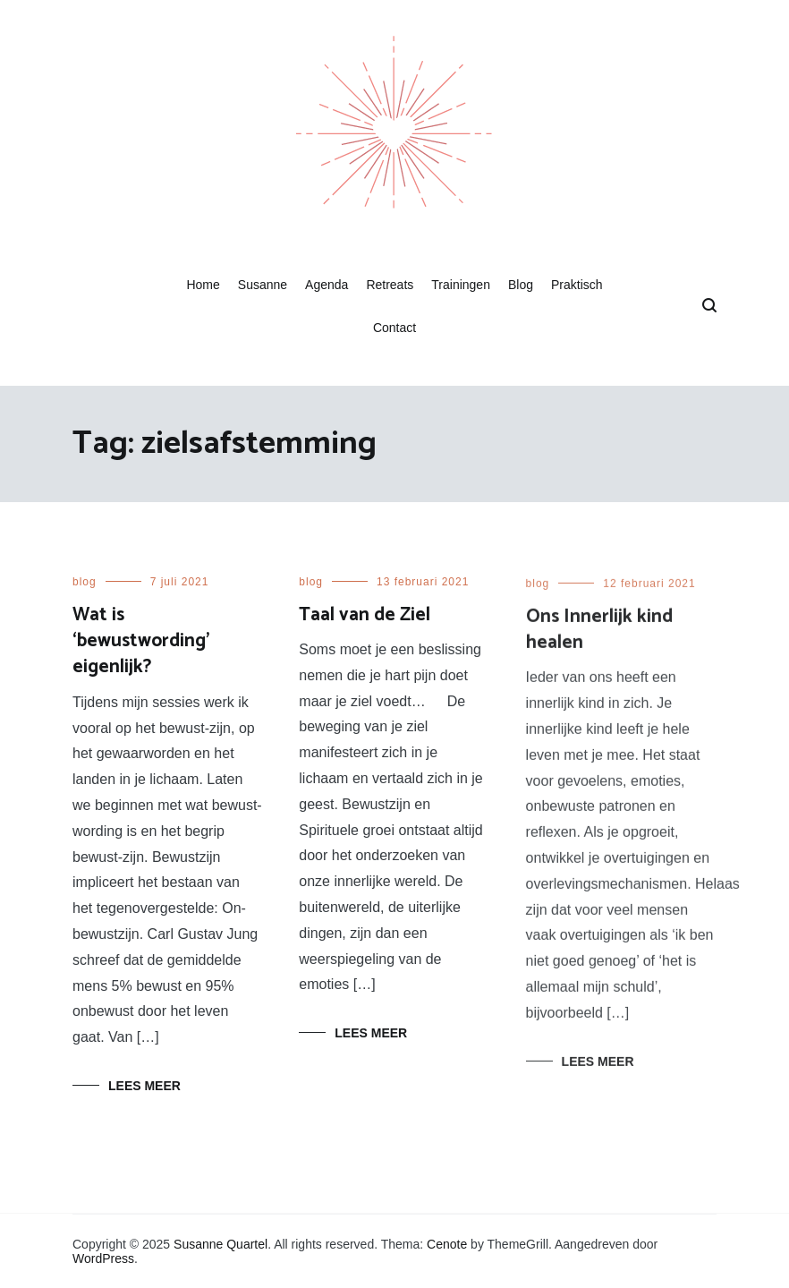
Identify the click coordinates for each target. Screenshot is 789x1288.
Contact (394, 327)
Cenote (447, 1244)
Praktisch (577, 284)
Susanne (262, 284)
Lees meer (144, 1086)
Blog (520, 284)
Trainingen (460, 284)
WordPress (103, 1258)
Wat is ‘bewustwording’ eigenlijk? (140, 641)
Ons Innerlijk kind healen (599, 633)
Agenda (326, 284)
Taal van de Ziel (364, 615)
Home (202, 284)
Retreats (389, 284)
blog (84, 582)
